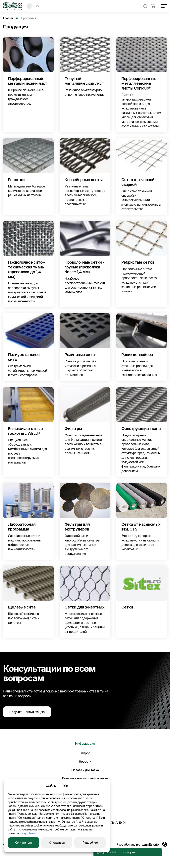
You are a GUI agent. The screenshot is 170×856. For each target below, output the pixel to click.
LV (37, 6)
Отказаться (57, 842)
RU (29, 6)
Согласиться (23, 842)
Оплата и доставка (85, 770)
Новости (85, 761)
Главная (8, 18)
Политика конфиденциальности (85, 778)
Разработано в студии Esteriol (142, 844)
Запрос (85, 753)
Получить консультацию (27, 712)
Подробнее (28, 833)
